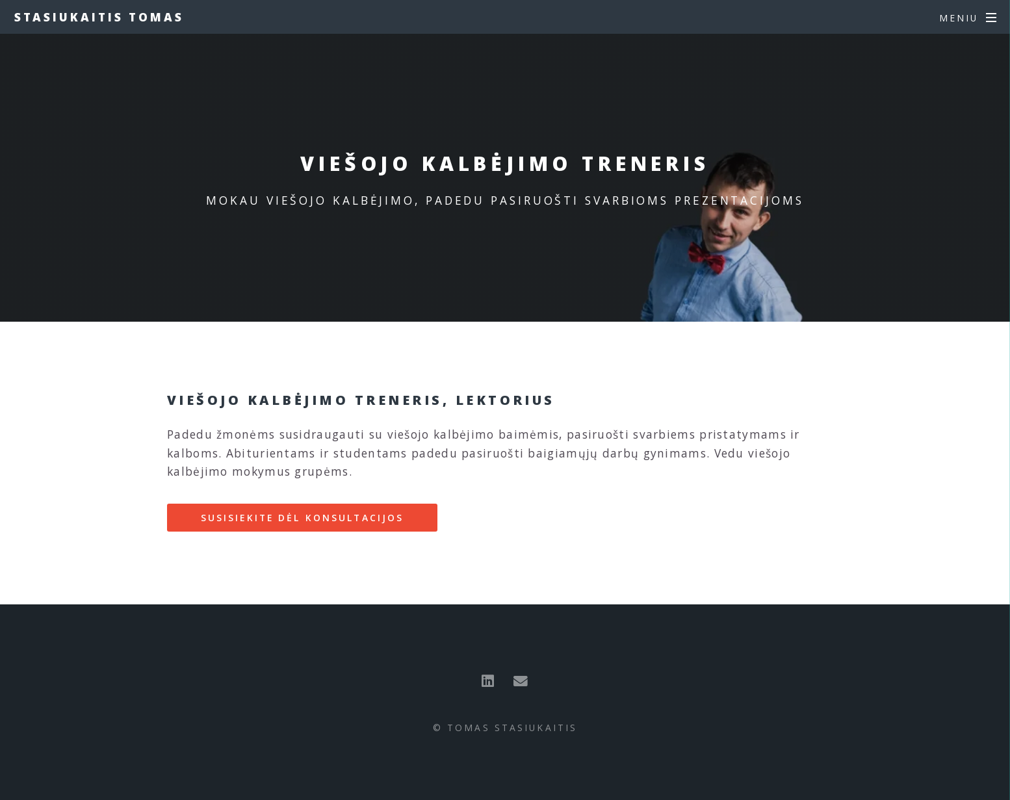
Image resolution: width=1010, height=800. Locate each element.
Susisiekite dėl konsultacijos (302, 517)
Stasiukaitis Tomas (99, 17)
